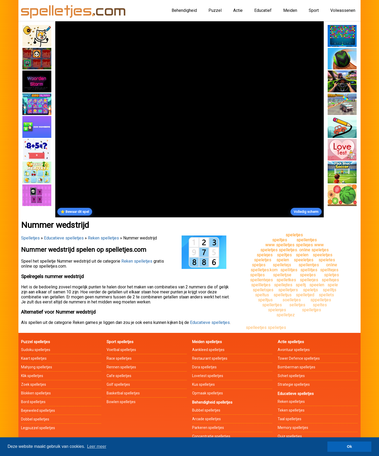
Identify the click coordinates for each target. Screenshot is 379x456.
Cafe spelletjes (119, 376)
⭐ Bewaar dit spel (75, 212)
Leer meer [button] (96, 446)
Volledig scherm (306, 212)
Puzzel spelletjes (35, 341)
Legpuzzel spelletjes (38, 428)
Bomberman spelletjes (296, 367)
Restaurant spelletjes (209, 358)
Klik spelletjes (32, 376)
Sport (314, 10)
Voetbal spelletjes (121, 350)
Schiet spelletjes (291, 376)
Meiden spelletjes (207, 341)
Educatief (263, 10)
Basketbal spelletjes (123, 393)
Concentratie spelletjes (211, 436)
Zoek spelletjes (33, 384)
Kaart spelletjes (34, 358)
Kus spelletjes (203, 384)
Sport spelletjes (120, 341)
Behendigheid (184, 10)
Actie (238, 10)
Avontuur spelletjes (294, 350)
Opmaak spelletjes (207, 393)
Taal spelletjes (289, 419)
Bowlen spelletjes (121, 402)
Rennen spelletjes (121, 367)
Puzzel (215, 10)
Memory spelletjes (293, 427)
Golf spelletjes (118, 384)
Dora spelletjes (204, 367)
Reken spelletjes (103, 237)
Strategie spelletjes (294, 384)
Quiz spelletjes (290, 436)
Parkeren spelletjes (208, 427)
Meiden (290, 10)
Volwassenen (342, 10)
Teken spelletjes (291, 410)
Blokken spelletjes (36, 393)
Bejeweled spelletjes (38, 410)
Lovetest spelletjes (207, 376)
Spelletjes (30, 237)
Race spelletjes (119, 358)
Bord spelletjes (33, 402)
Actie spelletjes (291, 341)
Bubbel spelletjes (206, 410)
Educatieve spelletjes (64, 237)
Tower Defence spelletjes (299, 358)
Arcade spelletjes (206, 419)
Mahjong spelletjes (36, 367)
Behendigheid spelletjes (212, 402)
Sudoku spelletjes (35, 350)
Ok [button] (349, 446)
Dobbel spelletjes (35, 419)
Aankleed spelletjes (208, 350)
